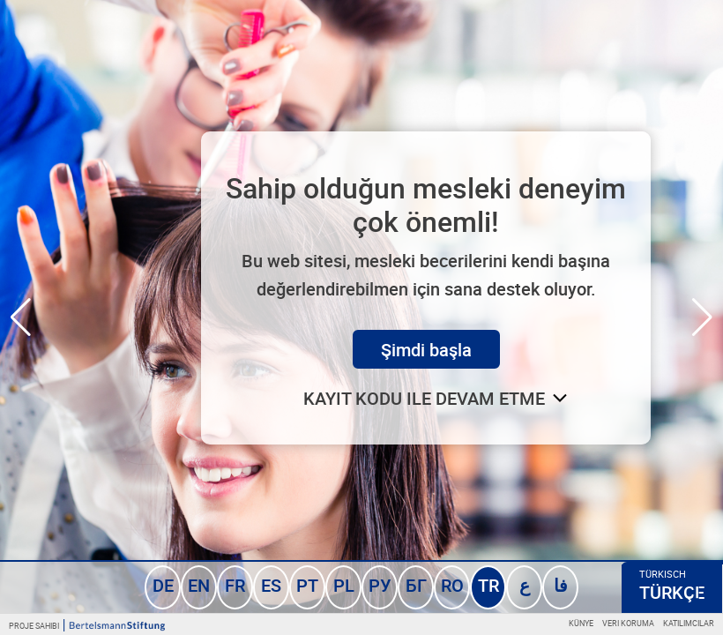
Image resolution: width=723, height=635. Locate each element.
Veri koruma (628, 623)
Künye (581, 623)
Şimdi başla (426, 350)
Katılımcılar (688, 623)
